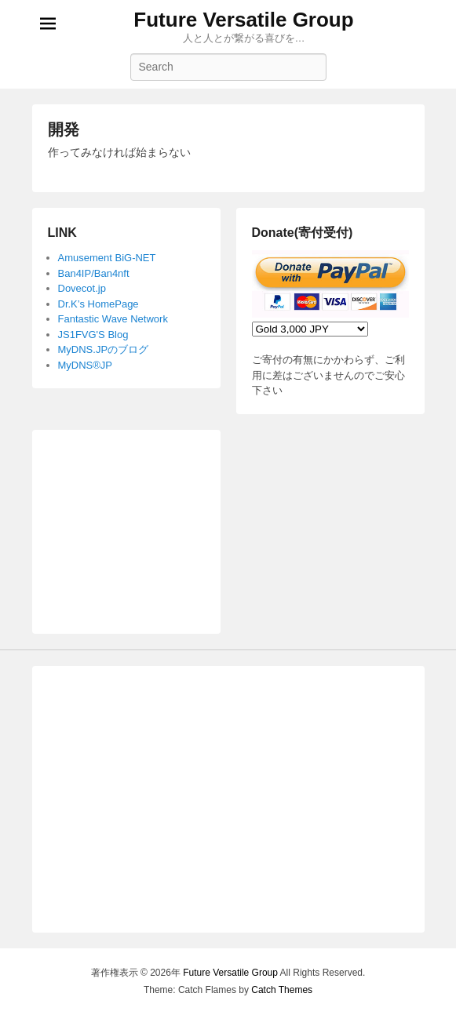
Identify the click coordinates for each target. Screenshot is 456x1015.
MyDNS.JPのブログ (103, 349)
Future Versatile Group (243, 19)
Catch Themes (281, 989)
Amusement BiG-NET (107, 258)
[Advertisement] (126, 524)
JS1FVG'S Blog (93, 334)
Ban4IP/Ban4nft (94, 273)
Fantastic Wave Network (113, 319)
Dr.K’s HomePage (98, 304)
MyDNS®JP (85, 365)
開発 (63, 129)
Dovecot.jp (82, 288)
